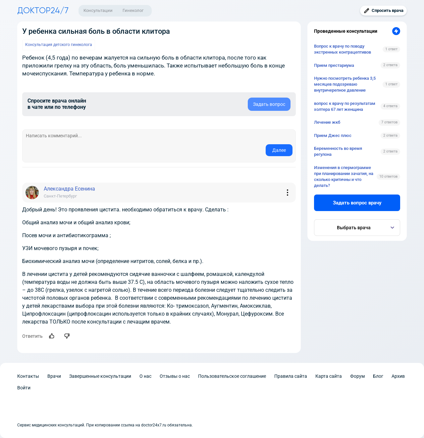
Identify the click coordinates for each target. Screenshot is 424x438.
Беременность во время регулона (338, 151)
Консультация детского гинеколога (58, 44)
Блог (378, 376)
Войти (23, 387)
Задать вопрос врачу (357, 203)
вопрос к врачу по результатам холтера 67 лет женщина (344, 106)
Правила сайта (290, 376)
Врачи (54, 376)
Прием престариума (334, 65)
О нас (145, 376)
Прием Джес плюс (332, 135)
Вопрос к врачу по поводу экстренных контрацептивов (342, 49)
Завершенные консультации (100, 376)
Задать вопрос (269, 104)
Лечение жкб (327, 122)
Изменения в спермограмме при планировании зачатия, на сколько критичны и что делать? (343, 176)
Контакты (28, 376)
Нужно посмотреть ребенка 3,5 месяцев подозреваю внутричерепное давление (345, 84)
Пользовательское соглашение (232, 376)
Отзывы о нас (175, 376)
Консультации (98, 10)
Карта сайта (328, 376)
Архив (398, 376)
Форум (357, 376)
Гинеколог (133, 10)
